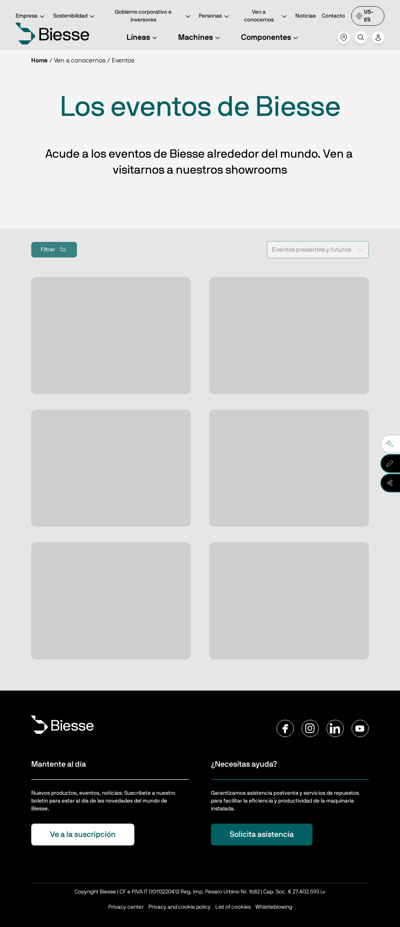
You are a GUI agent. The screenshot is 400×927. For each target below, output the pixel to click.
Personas (215, 16)
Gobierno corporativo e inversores (153, 16)
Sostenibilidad (75, 16)
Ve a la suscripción (83, 834)
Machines (200, 37)
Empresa (31, 16)
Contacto (333, 16)
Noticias (305, 16)
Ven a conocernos (266, 16)
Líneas (143, 37)
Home (39, 60)
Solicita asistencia (262, 834)
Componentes (270, 37)
